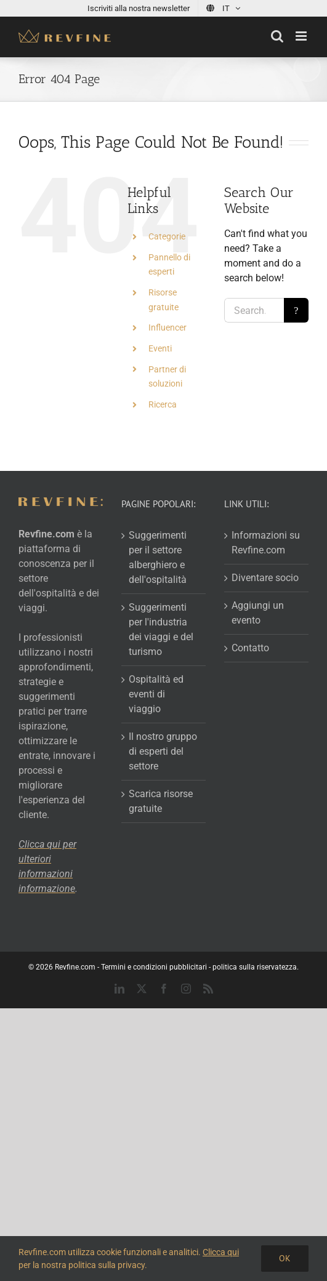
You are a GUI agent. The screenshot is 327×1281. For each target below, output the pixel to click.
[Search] (296, 310)
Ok (285, 1258)
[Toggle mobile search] (277, 36)
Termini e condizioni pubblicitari (154, 967)
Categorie (166, 236)
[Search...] (254, 310)
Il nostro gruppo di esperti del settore (163, 751)
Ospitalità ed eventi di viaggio (156, 694)
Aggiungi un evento (258, 613)
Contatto (250, 648)
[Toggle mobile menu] (302, 36)
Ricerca (162, 404)
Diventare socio (265, 578)
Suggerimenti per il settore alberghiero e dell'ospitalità (158, 557)
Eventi (160, 348)
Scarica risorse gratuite (161, 801)
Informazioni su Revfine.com (266, 542)
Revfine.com (75, 967)
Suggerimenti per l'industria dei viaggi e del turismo (161, 629)
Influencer (167, 327)
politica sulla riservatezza (254, 967)
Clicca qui (221, 1252)
